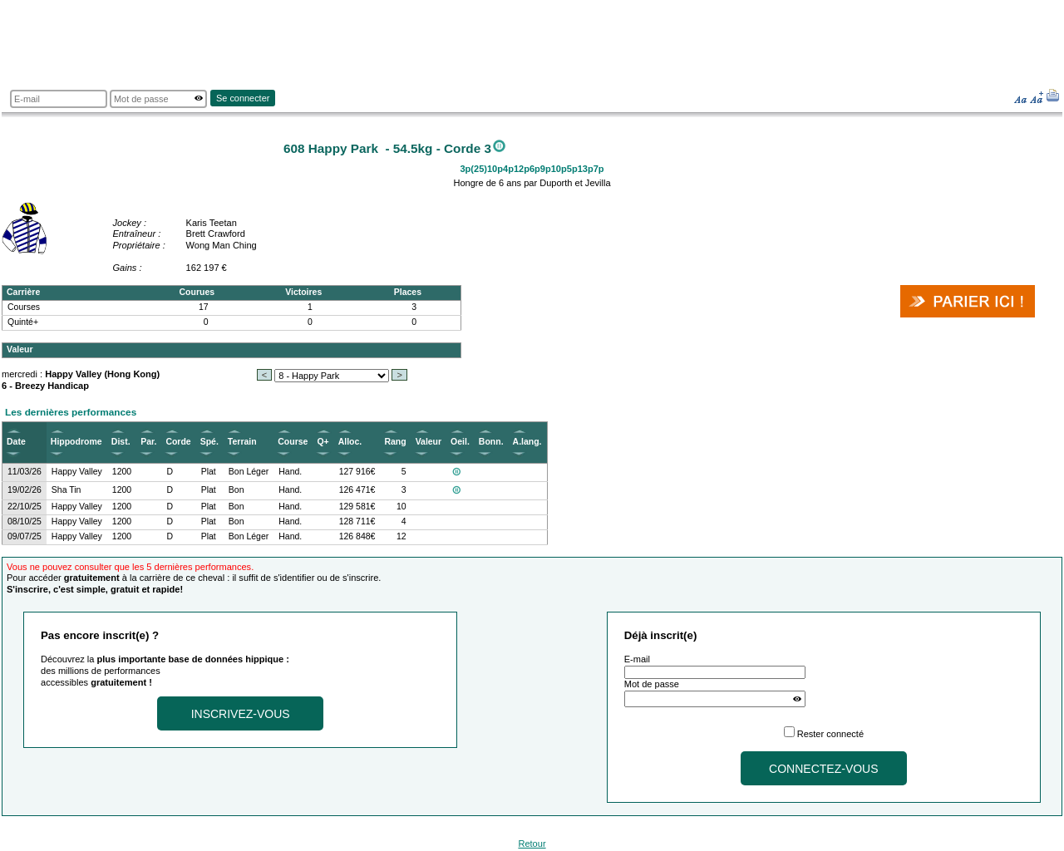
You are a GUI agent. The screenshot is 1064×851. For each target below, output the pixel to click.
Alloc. (350, 441)
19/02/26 (24, 489)
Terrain (242, 441)
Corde (177, 441)
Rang (395, 441)
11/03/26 (24, 471)
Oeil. (460, 441)
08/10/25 (24, 521)
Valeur (428, 441)
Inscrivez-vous (240, 714)
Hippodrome (76, 441)
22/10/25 (24, 506)
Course (293, 441)
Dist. (121, 441)
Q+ (322, 441)
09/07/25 (24, 536)
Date (16, 441)
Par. (148, 441)
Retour (531, 844)
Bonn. (491, 441)
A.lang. (527, 441)
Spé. (209, 441)
